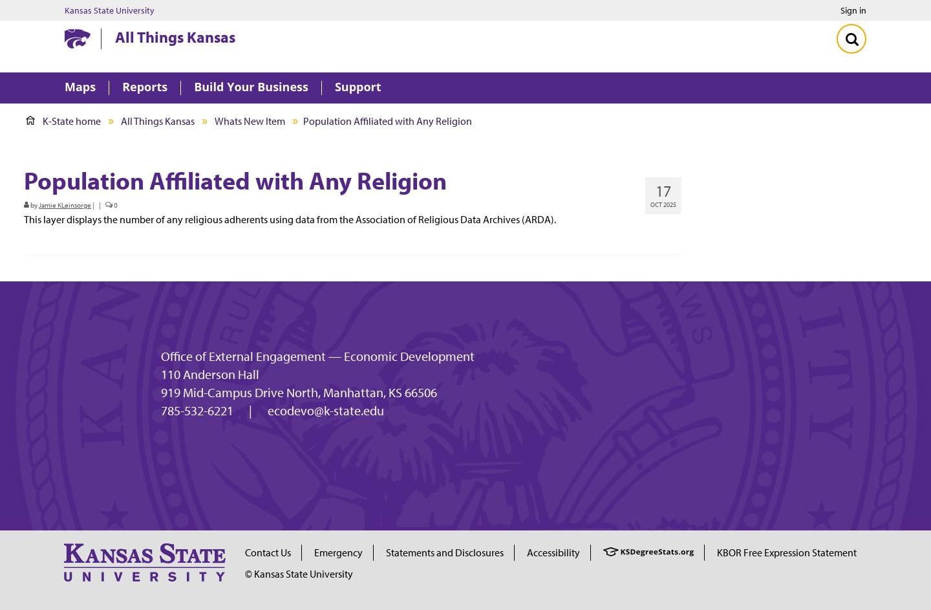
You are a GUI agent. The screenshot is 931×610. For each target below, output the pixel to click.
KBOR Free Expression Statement (787, 552)
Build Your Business (251, 87)
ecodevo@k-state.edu (326, 411)
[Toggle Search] (851, 39)
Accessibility (553, 552)
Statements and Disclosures (445, 552)
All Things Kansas (175, 37)
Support (358, 87)
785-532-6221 (197, 411)
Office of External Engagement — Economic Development (318, 356)
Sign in (853, 10)
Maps (80, 87)
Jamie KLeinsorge (65, 205)
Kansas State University (110, 10)
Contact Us (268, 552)
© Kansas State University (299, 573)
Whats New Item (250, 120)
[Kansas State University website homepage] (78, 39)
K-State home (63, 120)
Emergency (338, 552)
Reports (144, 87)
